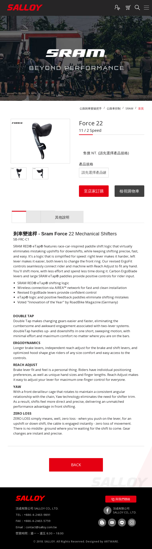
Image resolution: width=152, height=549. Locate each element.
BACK (76, 464)
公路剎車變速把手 (91, 108)
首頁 (141, 108)
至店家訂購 (94, 191)
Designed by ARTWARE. (102, 541)
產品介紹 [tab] (33, 217)
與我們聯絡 (120, 499)
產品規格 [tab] (76, 217)
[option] (40, 141)
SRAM (129, 108)
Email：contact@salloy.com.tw (36, 527)
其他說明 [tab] (119, 217)
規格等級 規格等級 (94, 172)
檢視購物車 (129, 191)
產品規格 (86, 164)
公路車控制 (114, 108)
